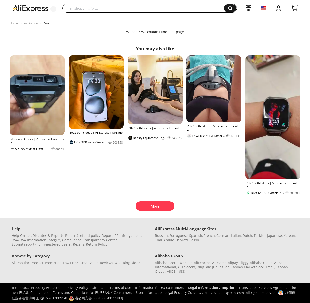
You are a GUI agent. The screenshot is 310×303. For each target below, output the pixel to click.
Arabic (168, 240)
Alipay (233, 262)
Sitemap (99, 287)
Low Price (70, 262)
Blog (126, 262)
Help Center (21, 235)
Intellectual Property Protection (37, 287)
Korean (289, 235)
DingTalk (204, 267)
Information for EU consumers (159, 287)
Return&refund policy (82, 235)
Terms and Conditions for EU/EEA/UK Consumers (92, 292)
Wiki (118, 262)
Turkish (260, 235)
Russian (161, 235)
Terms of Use (120, 287)
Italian (236, 235)
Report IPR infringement (121, 235)
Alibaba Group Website (174, 262)
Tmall (269, 267)
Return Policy (96, 244)
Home (14, 23)
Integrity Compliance (64, 240)
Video (135, 262)
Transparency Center (100, 240)
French (209, 235)
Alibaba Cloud (261, 262)
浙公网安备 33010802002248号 (96, 298)
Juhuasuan (221, 267)
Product (37, 262)
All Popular (20, 262)
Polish (194, 240)
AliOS (171, 271)
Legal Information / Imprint (211, 287)
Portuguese (178, 235)
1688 (181, 271)
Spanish (195, 235)
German (222, 235)
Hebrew (181, 240)
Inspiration (30, 23)
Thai (158, 240)
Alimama (219, 262)
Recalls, (79, 244)
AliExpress (202, 262)
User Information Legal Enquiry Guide (166, 292)
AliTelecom (186, 267)
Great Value (89, 262)
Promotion (53, 262)
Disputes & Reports (48, 235)
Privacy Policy (77, 287)
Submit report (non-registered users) (41, 244)
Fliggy (243, 262)
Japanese (274, 235)
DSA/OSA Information (29, 240)
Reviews (106, 262)
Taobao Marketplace (247, 267)
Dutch (247, 235)
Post (46, 23)
